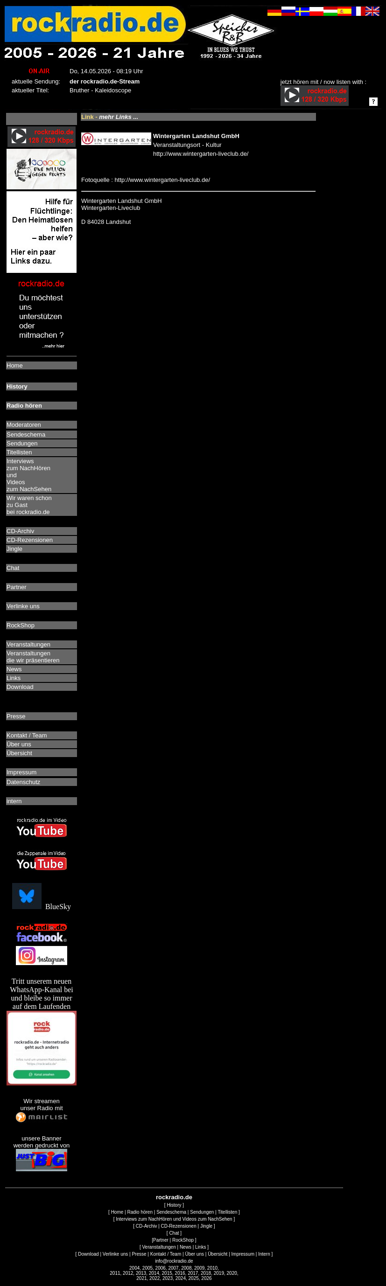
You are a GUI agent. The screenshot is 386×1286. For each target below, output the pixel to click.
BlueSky (41, 907)
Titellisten (227, 1212)
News (185, 1247)
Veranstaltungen (158, 1247)
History (174, 1205)
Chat (174, 1233)
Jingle (206, 1226)
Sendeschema (171, 1212)
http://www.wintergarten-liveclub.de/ (200, 153)
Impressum (243, 1254)
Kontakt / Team (166, 1254)
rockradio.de (174, 1197)
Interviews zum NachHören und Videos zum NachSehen (174, 1219)
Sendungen (202, 1212)
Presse (139, 1254)
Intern (264, 1254)
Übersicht (217, 1254)
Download (88, 1254)
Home (117, 1212)
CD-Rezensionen (179, 1226)
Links (200, 1247)
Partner (160, 1240)
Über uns (194, 1254)
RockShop (183, 1240)
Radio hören (139, 1212)
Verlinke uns (115, 1254)
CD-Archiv (146, 1226)
